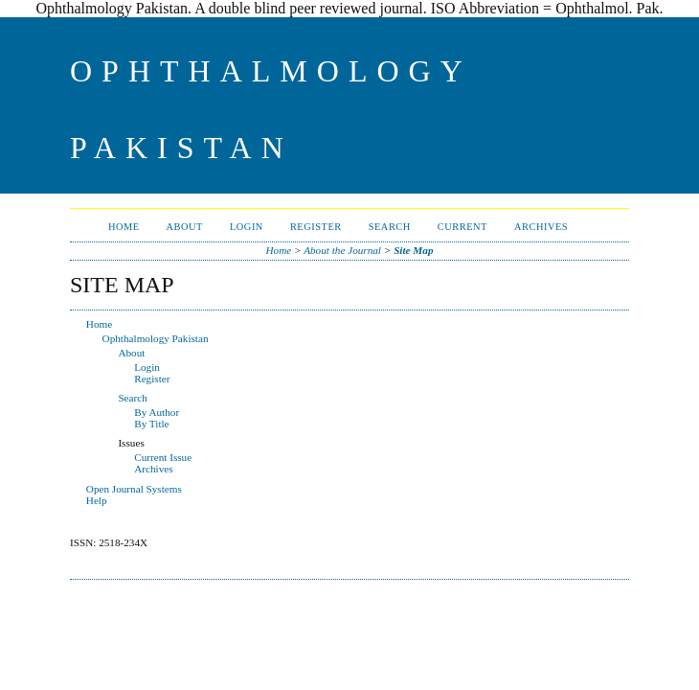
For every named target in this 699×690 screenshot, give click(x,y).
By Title (151, 423)
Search (390, 226)
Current (462, 226)
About (185, 226)
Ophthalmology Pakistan (155, 338)
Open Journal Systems (134, 488)
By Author (156, 412)
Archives (541, 226)
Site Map (413, 250)
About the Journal (342, 250)
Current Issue (163, 457)
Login (246, 226)
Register (316, 226)
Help (96, 500)
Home (124, 226)
